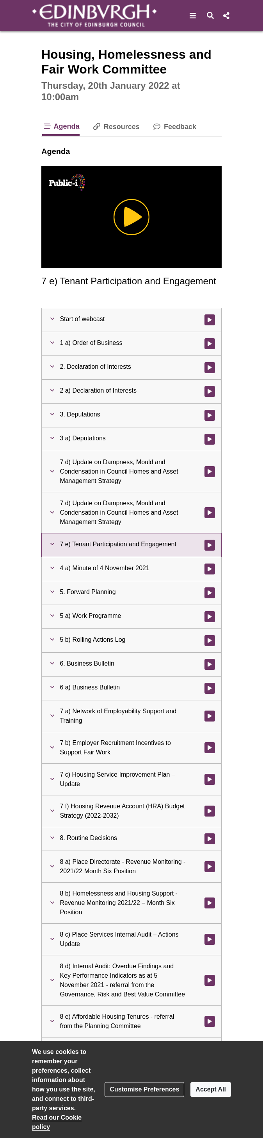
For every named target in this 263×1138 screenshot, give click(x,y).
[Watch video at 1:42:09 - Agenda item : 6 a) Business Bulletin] (209, 688)
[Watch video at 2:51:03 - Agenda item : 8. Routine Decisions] (209, 838)
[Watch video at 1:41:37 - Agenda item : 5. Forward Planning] (209, 592)
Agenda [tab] (61, 126)
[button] (193, 16)
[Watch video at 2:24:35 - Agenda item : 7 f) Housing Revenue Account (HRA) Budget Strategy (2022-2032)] (209, 811)
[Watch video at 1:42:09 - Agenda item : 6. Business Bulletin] (209, 664)
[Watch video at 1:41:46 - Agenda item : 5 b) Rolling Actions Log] (209, 640)
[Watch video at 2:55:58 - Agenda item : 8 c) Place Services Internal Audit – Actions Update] (209, 939)
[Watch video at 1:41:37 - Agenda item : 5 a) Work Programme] (209, 616)
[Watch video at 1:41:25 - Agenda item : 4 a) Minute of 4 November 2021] (209, 569)
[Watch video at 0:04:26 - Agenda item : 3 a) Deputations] (209, 439)
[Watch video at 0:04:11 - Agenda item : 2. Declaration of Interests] (209, 367)
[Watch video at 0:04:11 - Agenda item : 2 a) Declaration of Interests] (209, 391)
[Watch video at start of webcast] (209, 319)
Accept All (210, 1089)
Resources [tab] (116, 127)
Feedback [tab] (174, 127)
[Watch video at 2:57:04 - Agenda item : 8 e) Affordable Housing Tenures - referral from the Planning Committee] (209, 1021)
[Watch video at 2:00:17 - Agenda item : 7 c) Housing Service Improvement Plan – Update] (209, 779)
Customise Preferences (144, 1089)
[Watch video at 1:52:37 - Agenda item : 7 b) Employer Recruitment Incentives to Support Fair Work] (209, 747)
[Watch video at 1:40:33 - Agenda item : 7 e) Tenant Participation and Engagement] (209, 545)
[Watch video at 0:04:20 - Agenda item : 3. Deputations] (209, 415)
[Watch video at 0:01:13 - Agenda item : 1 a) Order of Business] (209, 343)
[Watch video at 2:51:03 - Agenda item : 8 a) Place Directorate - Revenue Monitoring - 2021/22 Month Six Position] (209, 866)
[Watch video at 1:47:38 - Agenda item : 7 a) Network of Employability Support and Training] (209, 716)
